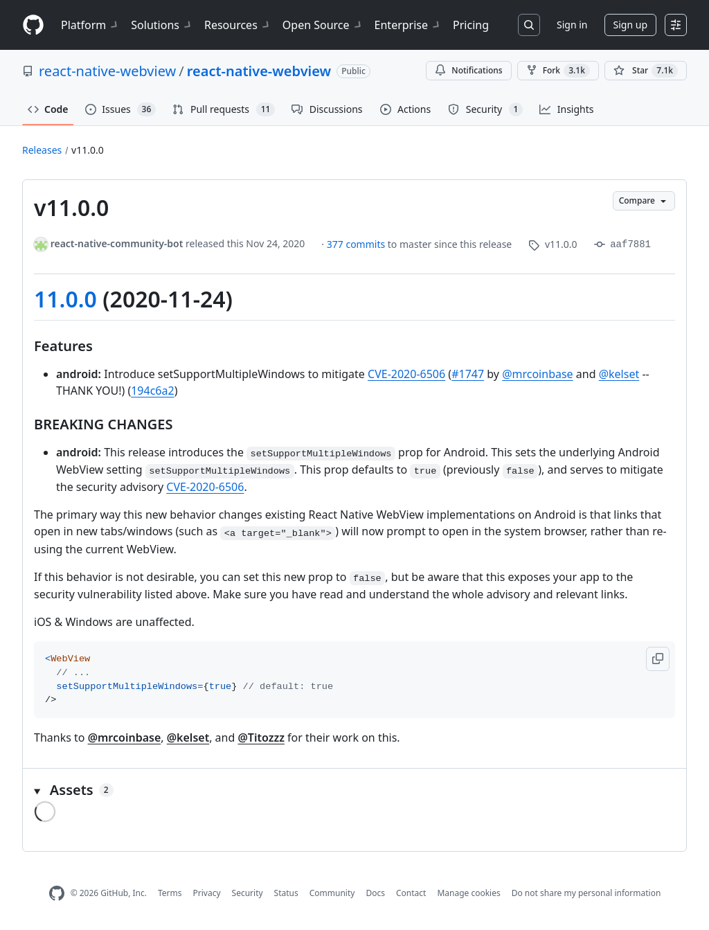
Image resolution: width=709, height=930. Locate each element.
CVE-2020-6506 (406, 374)
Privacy (207, 893)
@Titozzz (260, 737)
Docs (375, 893)
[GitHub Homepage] (56, 893)
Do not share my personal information (586, 893)
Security (247, 893)
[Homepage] (33, 25)
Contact (411, 893)
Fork (558, 71)
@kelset (619, 374)
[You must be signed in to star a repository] (645, 70)
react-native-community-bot (117, 243)
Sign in (572, 24)
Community (332, 893)
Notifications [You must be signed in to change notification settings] (468, 70)
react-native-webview (107, 71)
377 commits (357, 244)
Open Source (323, 25)
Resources (237, 25)
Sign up (630, 24)
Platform (90, 25)
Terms (170, 893)
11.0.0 (65, 299)
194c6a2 (152, 390)
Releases (42, 150)
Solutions (162, 25)
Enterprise (408, 25)
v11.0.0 (87, 150)
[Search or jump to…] (529, 25)
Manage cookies (468, 893)
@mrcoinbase (537, 374)
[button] (658, 659)
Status (286, 893)
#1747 (467, 374)
